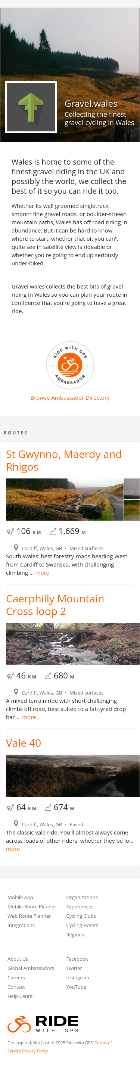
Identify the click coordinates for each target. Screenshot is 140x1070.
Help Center (20, 996)
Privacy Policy (35, 1051)
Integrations (21, 926)
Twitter (74, 968)
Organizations (82, 898)
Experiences (80, 907)
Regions (75, 935)
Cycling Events (82, 926)
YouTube (76, 987)
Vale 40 (23, 743)
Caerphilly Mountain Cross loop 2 (55, 604)
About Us (17, 959)
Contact (16, 987)
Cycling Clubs (81, 916)
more (41, 572)
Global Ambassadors (30, 968)
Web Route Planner (29, 916)
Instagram (77, 978)
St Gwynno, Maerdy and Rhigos (64, 460)
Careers (16, 978)
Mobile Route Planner (31, 907)
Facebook (77, 959)
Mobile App (20, 898)
